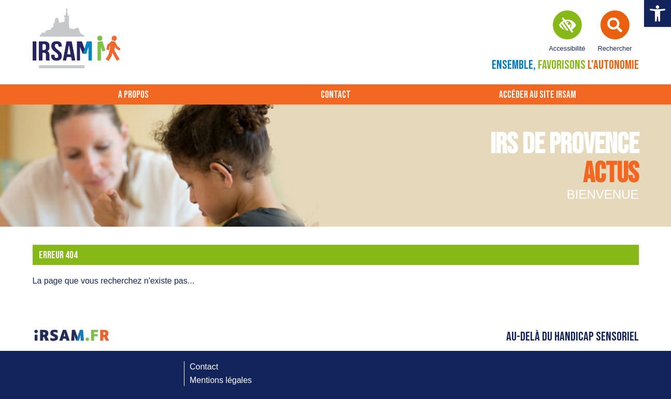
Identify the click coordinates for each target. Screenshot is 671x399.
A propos (133, 95)
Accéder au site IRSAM (537, 95)
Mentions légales (221, 380)
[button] (657, 13)
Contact (336, 95)
